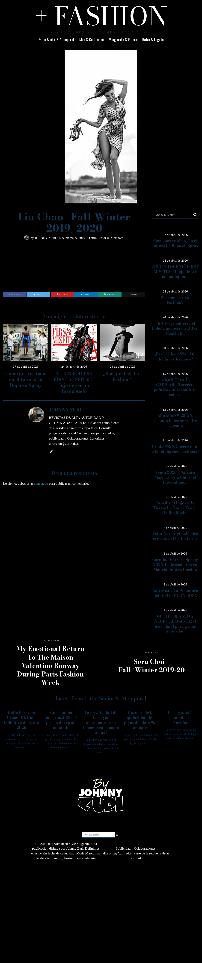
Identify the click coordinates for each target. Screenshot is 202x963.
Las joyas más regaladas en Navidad (180, 717)
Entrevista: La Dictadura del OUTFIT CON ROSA (175, 593)
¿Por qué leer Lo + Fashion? (122, 376)
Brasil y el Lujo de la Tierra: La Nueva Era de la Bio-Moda (175, 508)
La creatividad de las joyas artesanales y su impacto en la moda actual (101, 722)
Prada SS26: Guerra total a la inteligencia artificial (175, 449)
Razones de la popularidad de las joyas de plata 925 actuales (140, 720)
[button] (195, 215)
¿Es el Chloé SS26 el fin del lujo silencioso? (175, 356)
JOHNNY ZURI (45, 237)
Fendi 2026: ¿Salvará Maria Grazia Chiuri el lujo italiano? (175, 477)
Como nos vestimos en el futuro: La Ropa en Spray (25, 379)
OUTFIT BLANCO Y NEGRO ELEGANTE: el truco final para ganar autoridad (175, 623)
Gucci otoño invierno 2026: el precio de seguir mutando (61, 720)
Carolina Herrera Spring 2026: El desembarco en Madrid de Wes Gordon (175, 565)
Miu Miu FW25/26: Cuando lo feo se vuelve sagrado (175, 420)
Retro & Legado (153, 39)
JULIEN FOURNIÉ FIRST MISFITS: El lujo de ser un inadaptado (74, 382)
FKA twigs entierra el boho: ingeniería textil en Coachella (175, 328)
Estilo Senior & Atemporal (56, 39)
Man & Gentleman (91, 39)
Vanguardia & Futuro (123, 39)
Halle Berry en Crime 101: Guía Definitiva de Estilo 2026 (21, 720)
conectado (41, 483)
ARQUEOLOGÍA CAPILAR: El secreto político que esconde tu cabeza (175, 387)
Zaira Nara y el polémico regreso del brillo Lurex (175, 536)
